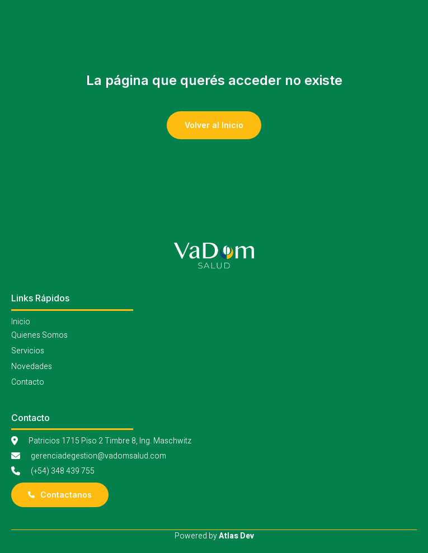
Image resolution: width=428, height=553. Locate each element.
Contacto (27, 382)
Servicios (27, 351)
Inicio (20, 322)
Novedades (31, 366)
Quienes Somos (39, 335)
